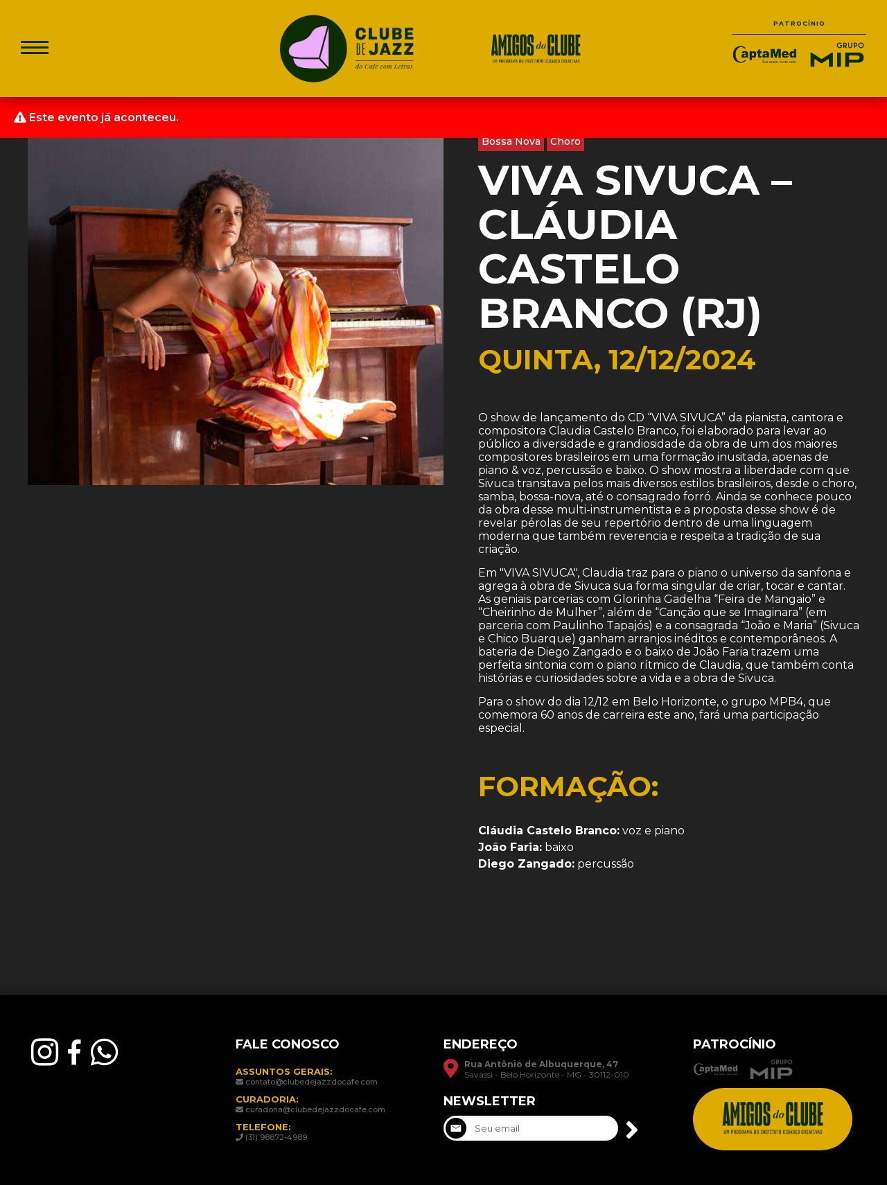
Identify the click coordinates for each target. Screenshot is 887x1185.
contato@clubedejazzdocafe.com (311, 1082)
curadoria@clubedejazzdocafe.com (315, 1109)
